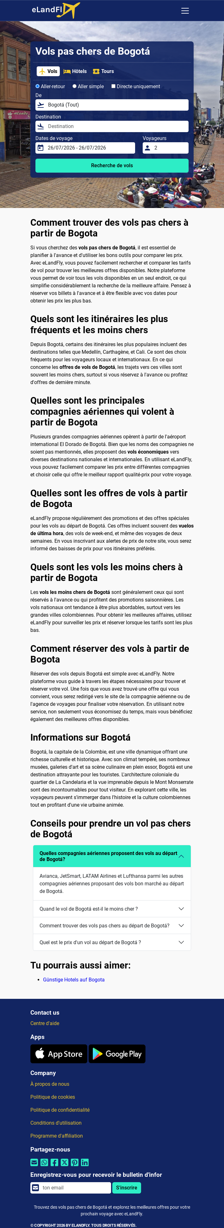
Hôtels (75, 71)
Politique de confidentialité (60, 1110)
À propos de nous (49, 1084)
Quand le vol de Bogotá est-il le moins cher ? (89, 909)
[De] (116, 105)
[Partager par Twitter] (64, 1167)
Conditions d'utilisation (56, 1123)
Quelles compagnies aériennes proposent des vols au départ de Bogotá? (108, 856)
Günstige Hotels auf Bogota (74, 980)
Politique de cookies (52, 1097)
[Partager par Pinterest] (74, 1167)
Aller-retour (50, 86)
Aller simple (88, 86)
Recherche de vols (112, 165)
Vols (48, 71)
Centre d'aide (44, 1023)
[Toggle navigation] (185, 11)
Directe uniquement (135, 86)
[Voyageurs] (170, 148)
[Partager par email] (34, 1167)
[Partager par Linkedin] (85, 1167)
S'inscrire (126, 1188)
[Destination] (116, 126)
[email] (75, 1188)
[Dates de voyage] (89, 148)
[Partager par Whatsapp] (44, 1167)
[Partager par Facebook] (54, 1167)
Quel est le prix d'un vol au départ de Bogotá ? (90, 942)
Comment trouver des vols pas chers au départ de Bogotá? (105, 926)
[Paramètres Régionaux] (172, 10)
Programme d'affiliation (56, 1136)
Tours (103, 71)
